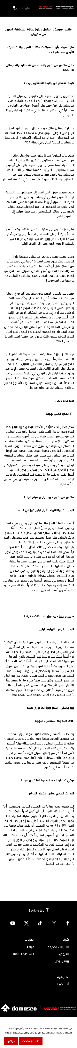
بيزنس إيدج (62, 960)
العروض (64, 953)
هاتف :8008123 (23, 953)
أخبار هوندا (62, 983)
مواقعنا (29, 946)
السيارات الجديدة (58, 946)
